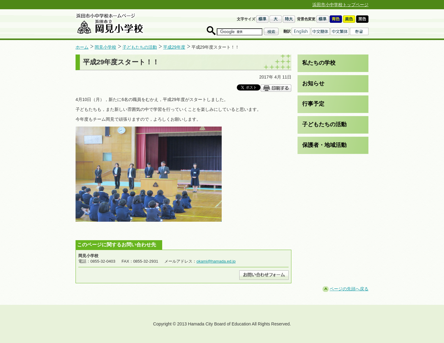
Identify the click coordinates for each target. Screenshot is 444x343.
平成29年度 (174, 47)
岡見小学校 (105, 47)
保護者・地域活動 (324, 145)
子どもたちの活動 (139, 47)
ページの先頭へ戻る (349, 288)
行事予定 (313, 104)
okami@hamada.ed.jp (216, 261)
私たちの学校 (318, 63)
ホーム (82, 47)
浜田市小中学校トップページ (340, 4)
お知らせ (313, 83)
